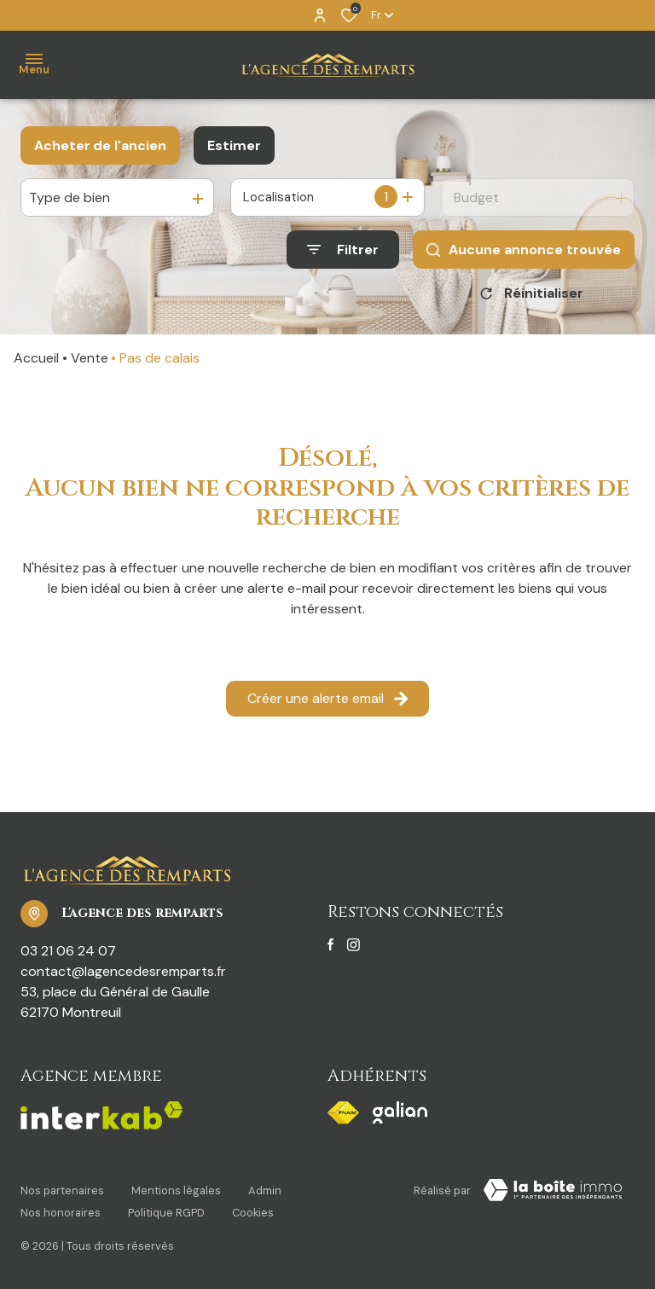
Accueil (36, 364)
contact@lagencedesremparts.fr (123, 977)
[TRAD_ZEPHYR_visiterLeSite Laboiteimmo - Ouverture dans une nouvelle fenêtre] (553, 1196)
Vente (89, 364)
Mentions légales (176, 1193)
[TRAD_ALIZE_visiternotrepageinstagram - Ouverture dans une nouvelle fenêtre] (353, 951)
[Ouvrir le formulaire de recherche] (343, 249)
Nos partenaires (62, 1193)
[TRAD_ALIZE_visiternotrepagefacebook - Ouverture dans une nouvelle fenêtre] (330, 951)
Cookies (253, 1209)
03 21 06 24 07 (68, 957)
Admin (264, 1193)
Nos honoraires (60, 1209)
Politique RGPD (166, 1209)
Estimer (234, 145)
